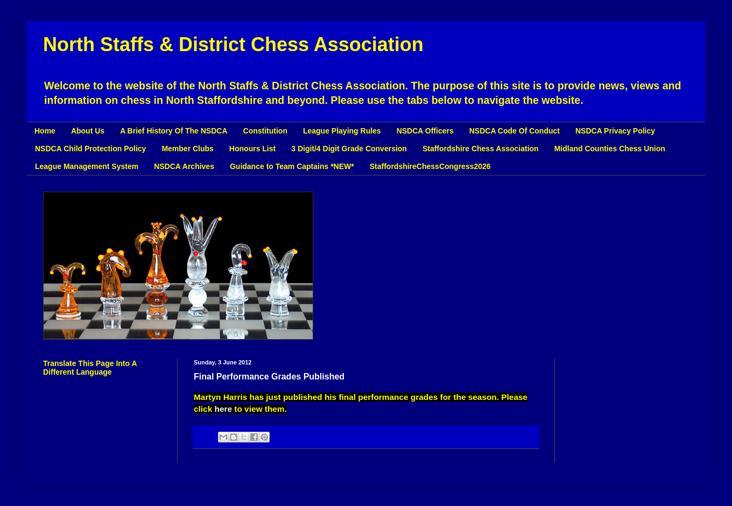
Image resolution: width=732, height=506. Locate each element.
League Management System (86, 166)
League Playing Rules (342, 131)
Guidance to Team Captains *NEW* (292, 166)
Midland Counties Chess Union (609, 148)
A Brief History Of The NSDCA (173, 131)
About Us (87, 131)
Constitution (265, 131)
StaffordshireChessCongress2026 (430, 166)
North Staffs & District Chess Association (233, 44)
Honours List (252, 148)
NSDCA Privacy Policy (615, 131)
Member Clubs (187, 148)
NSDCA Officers (425, 131)
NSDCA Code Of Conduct (514, 131)
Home (44, 131)
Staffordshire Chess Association (481, 148)
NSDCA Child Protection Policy (90, 148)
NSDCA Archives (184, 166)
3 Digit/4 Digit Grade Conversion (349, 148)
